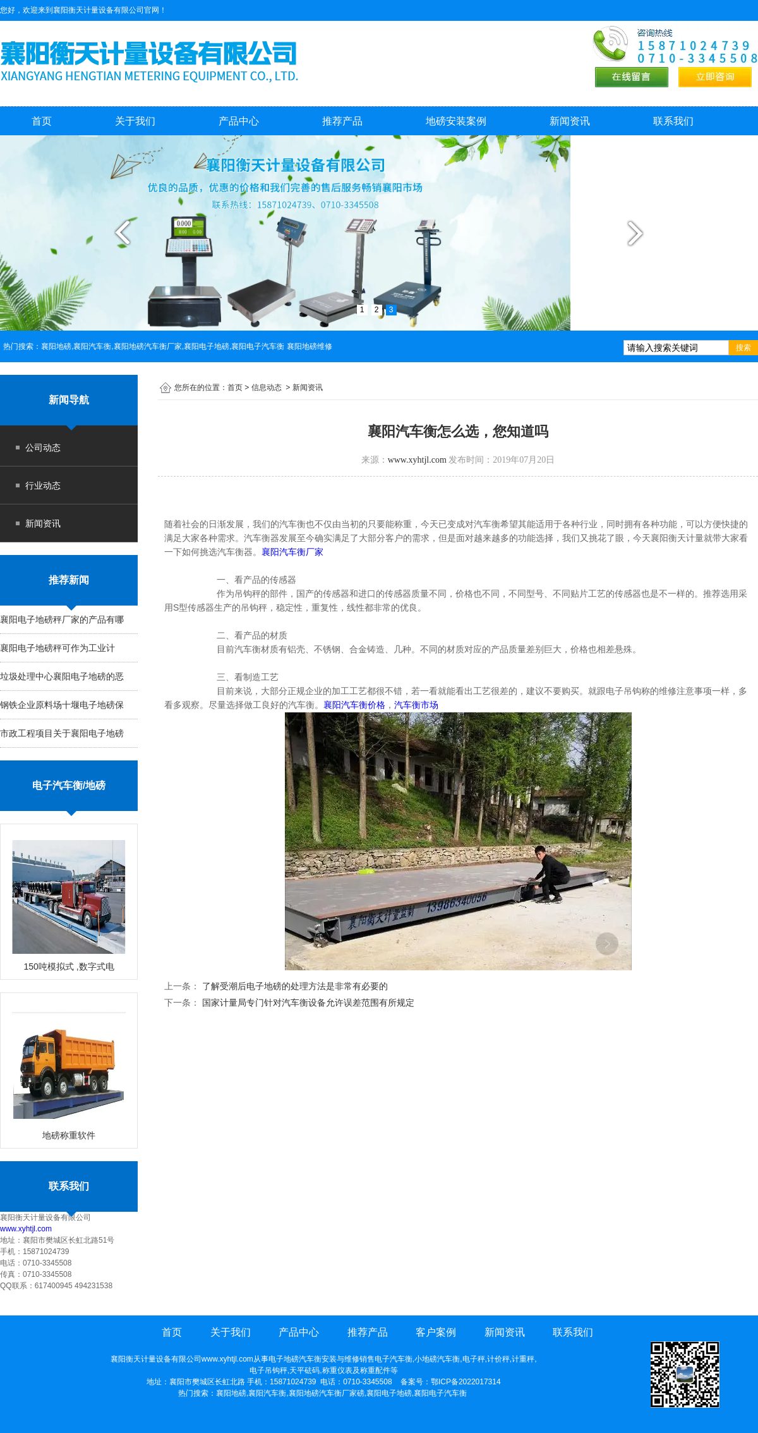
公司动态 (43, 447)
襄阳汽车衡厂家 (306, 552)
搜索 (743, 347)
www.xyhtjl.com (26, 1228)
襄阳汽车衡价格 (354, 705)
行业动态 (43, 485)
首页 (42, 121)
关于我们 (135, 121)
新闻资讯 (570, 121)
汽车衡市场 (416, 705)
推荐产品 (342, 121)
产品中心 (239, 121)
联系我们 (673, 121)
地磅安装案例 (456, 121)
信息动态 (266, 387)
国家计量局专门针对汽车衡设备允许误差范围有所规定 (307, 1002)
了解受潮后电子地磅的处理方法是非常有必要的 (294, 986)
